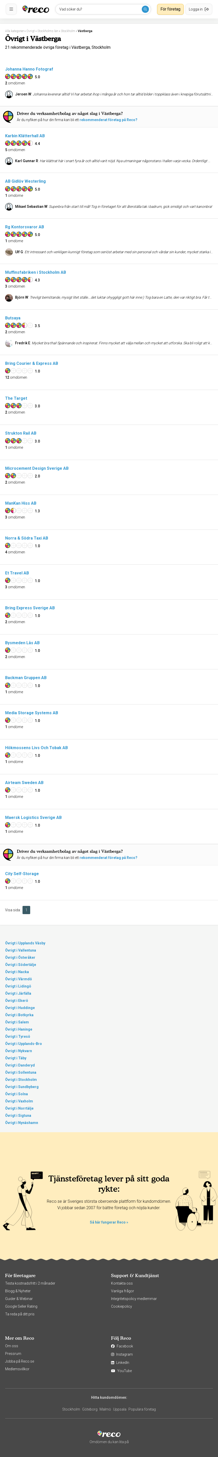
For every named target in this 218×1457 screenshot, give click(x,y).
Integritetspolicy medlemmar (134, 1299)
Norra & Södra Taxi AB (26, 538)
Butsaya (12, 318)
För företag (170, 9)
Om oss (11, 1346)
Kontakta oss (122, 1283)
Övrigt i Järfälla (18, 993)
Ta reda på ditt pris (20, 1314)
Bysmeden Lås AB (22, 642)
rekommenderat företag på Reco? (108, 120)
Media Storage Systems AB (31, 712)
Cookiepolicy (121, 1306)
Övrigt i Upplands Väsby (25, 943)
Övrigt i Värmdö (18, 979)
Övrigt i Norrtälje (19, 1108)
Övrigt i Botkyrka (19, 1015)
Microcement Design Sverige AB (37, 468)
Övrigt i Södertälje (20, 965)
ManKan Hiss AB (20, 503)
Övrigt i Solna (16, 1094)
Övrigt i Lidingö (18, 986)
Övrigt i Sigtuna (18, 1115)
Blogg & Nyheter (18, 1291)
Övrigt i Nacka (17, 972)
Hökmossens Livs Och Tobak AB (36, 747)
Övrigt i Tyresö (17, 1036)
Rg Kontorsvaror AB (24, 226)
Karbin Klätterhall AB (25, 135)
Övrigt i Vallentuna (20, 950)
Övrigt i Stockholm (21, 1080)
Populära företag (142, 1409)
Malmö (105, 1409)
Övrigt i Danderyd (20, 1065)
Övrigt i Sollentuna (20, 1072)
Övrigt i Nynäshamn (21, 1123)
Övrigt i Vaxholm (19, 1101)
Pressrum (13, 1354)
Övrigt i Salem (17, 1022)
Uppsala (119, 1409)
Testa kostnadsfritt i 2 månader (30, 1283)
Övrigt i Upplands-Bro (23, 1044)
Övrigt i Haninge (18, 1029)
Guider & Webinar (19, 1299)
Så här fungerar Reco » (109, 1222)
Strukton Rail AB (20, 433)
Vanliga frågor (122, 1291)
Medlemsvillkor (17, 1369)
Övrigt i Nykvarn (18, 1051)
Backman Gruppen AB (26, 677)
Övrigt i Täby (15, 1058)
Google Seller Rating (21, 1306)
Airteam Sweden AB (24, 782)
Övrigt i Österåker (20, 957)
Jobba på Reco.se (19, 1361)
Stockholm (71, 1409)
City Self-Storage (22, 873)
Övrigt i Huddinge (20, 1008)
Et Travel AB (17, 573)
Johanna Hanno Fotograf (29, 69)
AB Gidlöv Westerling (25, 181)
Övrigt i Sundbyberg (22, 1087)
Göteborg (89, 1409)
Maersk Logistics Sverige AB (33, 817)
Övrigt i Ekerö (16, 1001)
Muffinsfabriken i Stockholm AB (35, 272)
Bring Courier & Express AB (31, 363)
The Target (16, 398)
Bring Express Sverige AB (30, 607)
